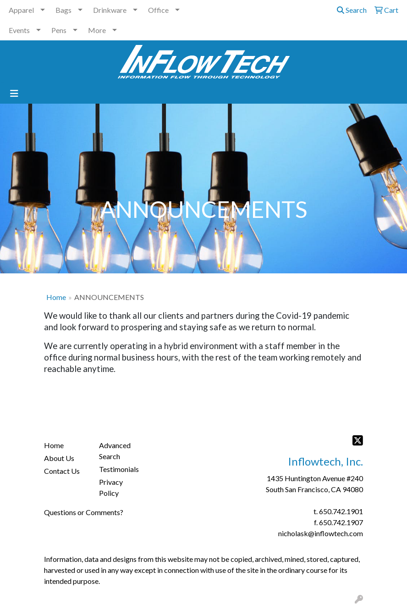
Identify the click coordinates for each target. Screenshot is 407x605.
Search (352, 10)
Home (56, 297)
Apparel (21, 10)
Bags (63, 10)
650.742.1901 (341, 511)
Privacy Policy (111, 487)
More (97, 30)
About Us (59, 458)
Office (158, 10)
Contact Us (62, 470)
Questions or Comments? (83, 512)
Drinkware (109, 10)
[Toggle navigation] (14, 93)
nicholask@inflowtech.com (320, 533)
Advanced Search (115, 451)
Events (19, 30)
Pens (58, 30)
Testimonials (119, 469)
